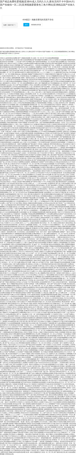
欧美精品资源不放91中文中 (44, 128)
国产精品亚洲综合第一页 (53, 370)
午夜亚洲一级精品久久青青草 (64, 104)
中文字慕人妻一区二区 (26, 285)
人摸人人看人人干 (34, 201)
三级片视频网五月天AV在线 (39, 422)
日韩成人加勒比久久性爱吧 (42, 251)
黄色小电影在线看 (44, 271)
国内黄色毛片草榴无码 (57, 316)
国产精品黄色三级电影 (68, 133)
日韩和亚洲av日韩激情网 (66, 413)
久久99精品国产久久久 (15, 273)
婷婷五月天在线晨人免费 (31, 250)
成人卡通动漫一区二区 (12, 239)
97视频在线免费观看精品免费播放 (59, 246)
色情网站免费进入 (68, 187)
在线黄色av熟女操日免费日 (8, 251)
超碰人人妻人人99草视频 (12, 420)
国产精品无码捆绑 (58, 61)
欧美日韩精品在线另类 (41, 79)
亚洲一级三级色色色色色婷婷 (63, 99)
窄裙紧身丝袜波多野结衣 (38, 391)
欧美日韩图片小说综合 (29, 450)
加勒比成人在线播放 (69, 131)
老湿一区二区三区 (47, 452)
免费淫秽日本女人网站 (37, 368)
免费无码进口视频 (6, 452)
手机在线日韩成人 (5, 181)
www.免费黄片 (27, 115)
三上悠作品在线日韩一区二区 (26, 370)
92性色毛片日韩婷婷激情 (27, 400)
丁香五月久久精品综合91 (25, 251)
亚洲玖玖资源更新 (33, 140)
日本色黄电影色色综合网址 (56, 178)
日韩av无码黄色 (35, 353)
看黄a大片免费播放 (55, 285)
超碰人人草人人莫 (67, 106)
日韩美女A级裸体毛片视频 (52, 226)
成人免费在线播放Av (50, 233)
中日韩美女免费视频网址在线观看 (51, 131)
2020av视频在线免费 (54, 90)
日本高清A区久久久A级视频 (64, 94)
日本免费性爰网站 (52, 214)
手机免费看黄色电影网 (20, 171)
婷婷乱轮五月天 (27, 298)
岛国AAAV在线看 (15, 95)
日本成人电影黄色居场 (28, 137)
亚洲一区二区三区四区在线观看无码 (44, 94)
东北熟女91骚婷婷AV (42, 328)
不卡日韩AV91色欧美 (58, 219)
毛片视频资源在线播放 (12, 328)
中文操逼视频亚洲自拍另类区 (9, 368)
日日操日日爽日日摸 (50, 305)
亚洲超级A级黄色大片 (35, 319)
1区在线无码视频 (61, 269)
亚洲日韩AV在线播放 (50, 357)
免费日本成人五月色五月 (56, 208)
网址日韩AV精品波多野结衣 (51, 169)
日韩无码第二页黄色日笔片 (14, 411)
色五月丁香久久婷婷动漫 (39, 178)
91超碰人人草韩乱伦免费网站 (11, 413)
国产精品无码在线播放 (39, 242)
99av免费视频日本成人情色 (16, 357)
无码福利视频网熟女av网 (64, 337)
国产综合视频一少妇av (48, 86)
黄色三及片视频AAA (25, 441)
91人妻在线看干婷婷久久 (13, 316)
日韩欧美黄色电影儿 (6, 142)
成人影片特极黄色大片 (50, 69)
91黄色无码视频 (14, 94)
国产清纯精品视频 (39, 160)
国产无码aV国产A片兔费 (58, 284)
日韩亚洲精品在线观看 (44, 241)
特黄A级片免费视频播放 (22, 119)
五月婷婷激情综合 (67, 198)
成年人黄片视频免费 (41, 83)
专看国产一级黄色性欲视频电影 (15, 407)
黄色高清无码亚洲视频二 (58, 142)
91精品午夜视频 (48, 352)
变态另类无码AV (26, 382)
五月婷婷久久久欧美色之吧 (24, 402)
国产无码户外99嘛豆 (25, 61)
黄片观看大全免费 (42, 208)
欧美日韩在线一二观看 (53, 237)
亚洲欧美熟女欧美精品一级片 (35, 135)
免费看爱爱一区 (37, 352)
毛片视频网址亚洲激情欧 (42, 325)
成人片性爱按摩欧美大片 (20, 201)
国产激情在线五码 (59, 452)
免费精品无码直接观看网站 (22, 169)
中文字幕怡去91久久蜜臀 (15, 436)
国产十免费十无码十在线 (16, 131)
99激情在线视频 (7, 126)
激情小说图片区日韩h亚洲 (14, 185)
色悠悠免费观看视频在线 (48, 361)
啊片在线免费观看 (26, 60)
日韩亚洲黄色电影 (11, 122)
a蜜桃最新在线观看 (42, 318)
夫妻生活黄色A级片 (59, 223)
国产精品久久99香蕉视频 (31, 190)
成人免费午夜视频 (67, 370)
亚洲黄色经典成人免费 (26, 99)
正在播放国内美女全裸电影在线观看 (54, 126)
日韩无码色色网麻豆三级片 (63, 190)
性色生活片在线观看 (62, 423)
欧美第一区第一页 (69, 443)
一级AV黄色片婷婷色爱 (31, 434)
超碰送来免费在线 (54, 450)
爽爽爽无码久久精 (16, 199)
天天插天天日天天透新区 (49, 259)
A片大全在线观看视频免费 (10, 212)
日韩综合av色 (9, 454)
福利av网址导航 (65, 235)
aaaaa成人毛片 (11, 85)
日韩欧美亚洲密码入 (32, 407)
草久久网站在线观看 (21, 138)
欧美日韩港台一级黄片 (36, 445)
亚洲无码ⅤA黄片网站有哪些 (53, 63)
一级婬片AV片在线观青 (13, 149)
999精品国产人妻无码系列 (45, 411)
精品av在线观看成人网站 (56, 244)
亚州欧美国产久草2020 (40, 386)
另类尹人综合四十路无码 (29, 366)
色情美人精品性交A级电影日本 (42, 303)
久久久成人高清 (56, 250)
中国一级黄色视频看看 (32, 291)
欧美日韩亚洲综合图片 (60, 264)
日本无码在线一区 (44, 316)
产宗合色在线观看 (53, 176)
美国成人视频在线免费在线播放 (32, 203)
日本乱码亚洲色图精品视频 (26, 103)
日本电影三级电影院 (44, 350)
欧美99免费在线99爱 (19, 452)
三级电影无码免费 (17, 384)
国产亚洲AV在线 (21, 396)
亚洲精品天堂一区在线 (68, 88)
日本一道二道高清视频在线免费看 (40, 314)
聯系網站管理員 (36, 24)
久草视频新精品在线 (20, 431)
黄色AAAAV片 (25, 413)
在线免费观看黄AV (28, 83)
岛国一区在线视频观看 (22, 104)
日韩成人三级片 (7, 345)
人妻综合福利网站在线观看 (32, 296)
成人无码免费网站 (11, 248)
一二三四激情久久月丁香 (18, 180)
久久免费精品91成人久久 (62, 289)
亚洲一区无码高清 (18, 232)
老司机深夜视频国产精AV (63, 189)
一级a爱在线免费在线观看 (57, 436)
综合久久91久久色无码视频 (13, 235)
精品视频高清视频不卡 (11, 441)
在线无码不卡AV (17, 327)
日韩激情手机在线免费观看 (62, 262)
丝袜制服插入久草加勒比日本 (29, 339)
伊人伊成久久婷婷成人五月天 (62, 375)
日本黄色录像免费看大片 (32, 131)
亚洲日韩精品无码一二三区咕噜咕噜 (61, 216)
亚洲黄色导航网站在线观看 (27, 128)
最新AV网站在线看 (22, 97)
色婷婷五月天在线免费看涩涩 (13, 375)
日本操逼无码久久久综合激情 (62, 171)
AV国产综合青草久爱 (27, 149)
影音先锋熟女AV (50, 162)
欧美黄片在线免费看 (33, 180)
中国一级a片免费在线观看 (10, 99)
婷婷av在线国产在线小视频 (61, 287)
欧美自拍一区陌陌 (46, 327)
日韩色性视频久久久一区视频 (9, 110)
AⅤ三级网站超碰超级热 (35, 448)
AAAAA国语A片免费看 (10, 275)
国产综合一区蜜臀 (54, 65)
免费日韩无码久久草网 (36, 398)
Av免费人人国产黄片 (6, 203)
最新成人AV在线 (33, 264)
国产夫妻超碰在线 (66, 194)
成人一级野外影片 (57, 443)
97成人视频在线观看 (25, 405)
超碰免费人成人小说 (19, 142)
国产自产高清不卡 (13, 129)
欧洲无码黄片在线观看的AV (40, 221)
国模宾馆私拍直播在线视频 (53, 278)
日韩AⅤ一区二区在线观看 (54, 447)
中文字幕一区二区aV (6, 445)
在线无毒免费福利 (5, 86)
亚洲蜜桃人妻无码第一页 (38, 447)
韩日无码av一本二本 (46, 223)
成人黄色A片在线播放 (45, 407)
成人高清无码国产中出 (41, 280)
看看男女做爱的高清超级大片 (35, 404)
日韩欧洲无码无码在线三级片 (9, 90)
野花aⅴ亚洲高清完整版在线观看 (63, 149)
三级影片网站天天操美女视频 (57, 422)
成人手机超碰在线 (16, 298)
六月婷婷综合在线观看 (16, 296)
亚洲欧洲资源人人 (36, 108)
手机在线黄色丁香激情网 (46, 323)
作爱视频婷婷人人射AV (53, 97)
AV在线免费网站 (32, 341)
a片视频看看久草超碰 (8, 319)
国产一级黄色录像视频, (9, 447)
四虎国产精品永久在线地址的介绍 (59, 309)
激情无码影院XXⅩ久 (14, 303)
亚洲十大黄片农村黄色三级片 (44, 149)
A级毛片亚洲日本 (46, 171)
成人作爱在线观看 (27, 199)
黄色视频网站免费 (68, 228)
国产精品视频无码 (53, 366)
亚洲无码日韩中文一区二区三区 (65, 371)
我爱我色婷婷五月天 (60, 352)
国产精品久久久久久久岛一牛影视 (22, 165)
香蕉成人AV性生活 (69, 395)
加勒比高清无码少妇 (32, 72)
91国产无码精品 (58, 418)
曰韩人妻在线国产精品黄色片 (56, 155)
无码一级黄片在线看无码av (50, 117)
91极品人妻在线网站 (26, 94)
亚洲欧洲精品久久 (37, 233)
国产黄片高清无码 (59, 267)
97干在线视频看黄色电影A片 (60, 115)
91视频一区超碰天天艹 (46, 129)
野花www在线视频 (54, 328)
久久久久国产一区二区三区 (34, 253)
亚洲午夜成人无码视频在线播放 (42, 196)
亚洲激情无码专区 (44, 431)
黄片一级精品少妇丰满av (44, 359)
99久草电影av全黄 (59, 128)
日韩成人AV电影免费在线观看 (24, 133)
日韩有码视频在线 (18, 189)
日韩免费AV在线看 (57, 241)
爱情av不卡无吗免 (27, 280)
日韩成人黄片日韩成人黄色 (29, 316)
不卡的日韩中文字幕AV (46, 153)
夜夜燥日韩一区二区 (36, 104)
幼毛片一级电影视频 (42, 438)
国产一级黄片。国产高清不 (62, 291)
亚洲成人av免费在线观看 (26, 63)
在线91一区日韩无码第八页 (30, 153)
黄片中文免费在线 (61, 429)
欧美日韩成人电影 (19, 253)
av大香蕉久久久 (7, 156)
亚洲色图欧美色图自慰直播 (12, 269)
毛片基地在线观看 (63, 248)
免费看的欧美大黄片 (38, 300)
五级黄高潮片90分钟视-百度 (29, 323)
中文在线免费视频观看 (13, 323)
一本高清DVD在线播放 (41, 65)
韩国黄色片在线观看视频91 (46, 420)
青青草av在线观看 (34, 110)
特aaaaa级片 (17, 153)
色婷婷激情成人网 (43, 436)
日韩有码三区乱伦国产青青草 (14, 167)
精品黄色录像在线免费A (28, 147)
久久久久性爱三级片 (16, 223)
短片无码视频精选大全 (55, 83)
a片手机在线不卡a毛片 (43, 172)
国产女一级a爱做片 (23, 314)
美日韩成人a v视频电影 (16, 434)
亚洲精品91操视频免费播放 (17, 361)
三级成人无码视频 (64, 377)
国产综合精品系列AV (30, 411)
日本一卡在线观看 (63, 409)
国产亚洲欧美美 (66, 138)
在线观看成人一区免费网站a (39, 210)
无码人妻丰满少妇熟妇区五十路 (33, 194)
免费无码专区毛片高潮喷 (11, 255)
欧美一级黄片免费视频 (20, 144)
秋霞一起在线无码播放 (7, 133)
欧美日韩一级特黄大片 (12, 158)
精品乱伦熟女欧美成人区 (54, 391)
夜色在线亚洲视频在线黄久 (59, 92)
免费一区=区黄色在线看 (15, 377)
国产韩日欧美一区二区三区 (20, 216)
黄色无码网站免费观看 (56, 395)
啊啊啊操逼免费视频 (64, 259)
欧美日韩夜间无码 (7, 253)
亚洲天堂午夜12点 (54, 310)
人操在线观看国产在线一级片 (34, 232)
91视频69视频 (32, 176)
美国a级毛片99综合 (55, 414)
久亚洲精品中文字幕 (57, 321)
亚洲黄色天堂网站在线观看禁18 (25, 287)
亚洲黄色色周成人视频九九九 (41, 115)
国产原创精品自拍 (46, 418)
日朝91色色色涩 (33, 219)
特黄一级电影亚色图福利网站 (9, 405)
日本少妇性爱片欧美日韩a (14, 183)
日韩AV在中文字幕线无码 (14, 198)
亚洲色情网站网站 (61, 420)
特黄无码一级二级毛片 (64, 336)
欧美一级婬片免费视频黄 (51, 232)
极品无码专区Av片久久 (30, 377)
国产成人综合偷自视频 (23, 237)
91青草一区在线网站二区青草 (66, 345)
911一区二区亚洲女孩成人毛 (22, 76)
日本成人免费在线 (48, 205)
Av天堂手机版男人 (60, 164)
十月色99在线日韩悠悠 (11, 391)
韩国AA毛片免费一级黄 (28, 262)
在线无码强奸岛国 (48, 448)
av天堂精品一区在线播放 (63, 334)
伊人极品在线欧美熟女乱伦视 (11, 147)
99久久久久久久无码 (33, 312)
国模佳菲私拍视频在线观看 (54, 389)
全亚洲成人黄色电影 (36, 205)
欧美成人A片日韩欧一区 (20, 207)
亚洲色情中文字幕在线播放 (33, 379)
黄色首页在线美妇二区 (40, 257)
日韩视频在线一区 (41, 137)
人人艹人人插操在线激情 (31, 223)
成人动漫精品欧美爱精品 (27, 328)
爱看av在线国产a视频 (55, 318)
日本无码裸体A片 (49, 355)
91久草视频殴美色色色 (55, 76)
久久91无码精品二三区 (33, 142)
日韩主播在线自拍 (7, 438)
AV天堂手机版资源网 (54, 88)
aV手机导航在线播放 (25, 255)
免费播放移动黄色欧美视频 (23, 233)
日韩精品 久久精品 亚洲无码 (55, 103)
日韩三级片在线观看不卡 (16, 364)
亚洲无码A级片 (45, 142)
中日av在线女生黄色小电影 (39, 119)
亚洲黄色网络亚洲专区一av (37, 425)
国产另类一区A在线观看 (12, 271)
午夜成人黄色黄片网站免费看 (21, 181)
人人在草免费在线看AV (7, 135)
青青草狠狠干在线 (42, 395)
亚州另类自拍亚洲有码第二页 (11, 224)
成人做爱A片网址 (70, 208)
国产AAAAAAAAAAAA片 (43, 362)
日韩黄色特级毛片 (27, 278)
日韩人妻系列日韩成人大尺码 (34, 305)
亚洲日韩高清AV (39, 226)
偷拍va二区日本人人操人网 (21, 348)
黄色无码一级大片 (25, 187)
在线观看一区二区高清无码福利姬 (63, 379)
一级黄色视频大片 (66, 151)
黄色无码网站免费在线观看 (44, 287)
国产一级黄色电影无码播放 (8, 432)
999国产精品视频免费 (50, 253)
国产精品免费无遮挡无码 (67, 346)
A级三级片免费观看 (31, 337)
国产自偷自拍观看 (18, 355)
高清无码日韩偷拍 (14, 257)
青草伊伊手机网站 (35, 259)
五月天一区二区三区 (39, 330)
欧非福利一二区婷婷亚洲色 (60, 362)
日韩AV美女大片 (50, 255)
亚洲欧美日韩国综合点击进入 (43, 124)
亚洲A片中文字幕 (39, 278)
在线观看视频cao (39, 133)
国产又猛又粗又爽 (16, 350)
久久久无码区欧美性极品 (38, 237)
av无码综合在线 (48, 203)
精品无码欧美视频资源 (28, 88)
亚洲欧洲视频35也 (57, 350)
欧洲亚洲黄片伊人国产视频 (46, 78)
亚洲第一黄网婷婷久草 (58, 121)
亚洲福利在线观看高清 (28, 318)
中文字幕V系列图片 (53, 137)
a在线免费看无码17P (45, 282)
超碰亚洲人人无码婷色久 (21, 439)
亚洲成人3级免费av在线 (67, 366)
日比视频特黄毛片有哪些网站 (18, 312)
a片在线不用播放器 (20, 294)
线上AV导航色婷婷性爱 (13, 362)
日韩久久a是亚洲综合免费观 (8, 58)
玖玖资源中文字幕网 (44, 321)
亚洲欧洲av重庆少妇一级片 (29, 420)
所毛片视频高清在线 (8, 398)
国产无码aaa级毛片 (27, 65)
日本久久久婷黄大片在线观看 (57, 60)
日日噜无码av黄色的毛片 (54, 382)
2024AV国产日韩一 (33, 122)
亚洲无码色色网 (29, 443)
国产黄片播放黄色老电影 (18, 293)
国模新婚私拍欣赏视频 (10, 332)
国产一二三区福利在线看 (25, 414)
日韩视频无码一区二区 (48, 334)
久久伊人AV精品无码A (48, 181)
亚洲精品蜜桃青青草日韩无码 (27, 208)
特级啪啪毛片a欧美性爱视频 (47, 336)
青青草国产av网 (8, 294)
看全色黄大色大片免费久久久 (29, 271)
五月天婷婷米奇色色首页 (32, 418)
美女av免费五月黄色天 (43, 113)
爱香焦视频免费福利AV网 (17, 267)
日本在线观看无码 (48, 104)
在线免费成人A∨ (49, 192)
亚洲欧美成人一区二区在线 (60, 303)
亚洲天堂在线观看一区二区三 (55, 260)
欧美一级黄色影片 (24, 391)
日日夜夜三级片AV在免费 (43, 174)
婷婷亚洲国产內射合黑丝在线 (53, 445)
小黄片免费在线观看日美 (19, 264)
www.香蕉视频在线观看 (22, 343)
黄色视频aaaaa (24, 129)
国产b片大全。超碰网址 (55, 210)
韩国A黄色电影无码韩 (34, 380)
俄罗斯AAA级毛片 (20, 72)
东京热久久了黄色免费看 (46, 275)
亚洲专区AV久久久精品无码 (40, 187)
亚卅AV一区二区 (17, 83)
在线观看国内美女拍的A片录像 (11, 280)
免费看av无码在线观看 (40, 165)
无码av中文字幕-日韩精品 (16, 379)
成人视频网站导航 (43, 273)
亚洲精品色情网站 (21, 219)
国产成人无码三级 (57, 156)
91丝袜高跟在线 (8, 169)
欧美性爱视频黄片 (50, 300)
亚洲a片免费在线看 (23, 259)
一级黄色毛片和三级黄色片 (55, 400)
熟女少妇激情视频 (41, 88)
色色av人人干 (34, 129)
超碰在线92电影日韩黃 (68, 404)
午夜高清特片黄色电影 (34, 396)
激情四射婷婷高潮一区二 (51, 235)
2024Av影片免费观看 (22, 230)
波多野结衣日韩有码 (6, 146)
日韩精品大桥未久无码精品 (14, 307)
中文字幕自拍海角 (33, 282)
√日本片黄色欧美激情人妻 (35, 294)
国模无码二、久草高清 (16, 429)
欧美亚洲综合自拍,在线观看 (12, 318)
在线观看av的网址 (17, 443)
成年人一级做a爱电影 (34, 171)
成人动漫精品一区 (56, 217)
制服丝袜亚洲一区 (27, 244)
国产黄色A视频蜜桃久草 (23, 221)
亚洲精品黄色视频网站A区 (48, 140)
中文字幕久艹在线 (11, 208)
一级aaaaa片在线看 (31, 266)
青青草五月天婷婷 (26, 257)
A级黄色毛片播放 (7, 395)
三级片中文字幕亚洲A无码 (65, 212)
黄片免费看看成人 (45, 239)
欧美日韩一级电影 (55, 273)
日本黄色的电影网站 (21, 380)
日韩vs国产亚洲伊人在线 (25, 432)
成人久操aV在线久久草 (58, 95)
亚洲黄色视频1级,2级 (51, 199)
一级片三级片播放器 (23, 447)
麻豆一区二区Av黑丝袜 (41, 244)
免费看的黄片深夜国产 (38, 162)
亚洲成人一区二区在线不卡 (41, 224)
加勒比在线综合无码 (13, 339)
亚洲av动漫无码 (59, 373)
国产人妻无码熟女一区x (49, 108)
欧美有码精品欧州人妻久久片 (46, 429)
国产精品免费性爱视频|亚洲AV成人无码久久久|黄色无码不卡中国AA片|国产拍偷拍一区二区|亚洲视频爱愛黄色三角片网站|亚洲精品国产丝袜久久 (37, 4)
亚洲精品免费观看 (30, 156)
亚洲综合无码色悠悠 (45, 339)
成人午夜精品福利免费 (7, 346)
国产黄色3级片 (32, 144)
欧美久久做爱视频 (26, 224)
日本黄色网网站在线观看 (60, 434)
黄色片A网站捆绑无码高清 (17, 334)
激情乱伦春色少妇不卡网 (31, 307)
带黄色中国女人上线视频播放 (32, 327)
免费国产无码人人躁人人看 (64, 296)
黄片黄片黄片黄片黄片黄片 (28, 321)
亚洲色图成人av (70, 178)
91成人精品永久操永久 (11, 63)
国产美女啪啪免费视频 (13, 382)
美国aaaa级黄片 (46, 217)
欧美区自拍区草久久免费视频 (13, 115)
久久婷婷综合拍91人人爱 (61, 129)
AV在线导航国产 (13, 353)
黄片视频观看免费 (22, 373)
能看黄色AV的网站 (9, 112)
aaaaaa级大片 (17, 174)
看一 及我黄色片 (27, 386)
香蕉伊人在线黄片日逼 (41, 402)
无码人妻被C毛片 (45, 250)
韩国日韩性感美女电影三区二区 (37, 302)
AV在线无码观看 (7, 404)
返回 (26, 24)
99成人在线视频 (60, 332)
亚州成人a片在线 (21, 282)
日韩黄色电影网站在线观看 (43, 158)
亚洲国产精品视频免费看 (41, 414)
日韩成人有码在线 (14, 160)
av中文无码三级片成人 (19, 341)
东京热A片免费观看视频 (30, 350)
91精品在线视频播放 (15, 81)
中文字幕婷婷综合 (16, 450)
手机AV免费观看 (38, 432)
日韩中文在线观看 (16, 244)
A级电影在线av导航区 (64, 69)
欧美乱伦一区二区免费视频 (53, 135)
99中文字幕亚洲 (17, 309)
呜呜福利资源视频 (63, 207)
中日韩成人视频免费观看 (12, 78)
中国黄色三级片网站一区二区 (64, 70)
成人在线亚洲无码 (66, 65)
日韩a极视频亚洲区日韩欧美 (65, 140)
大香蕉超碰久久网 (56, 85)
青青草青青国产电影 (23, 205)
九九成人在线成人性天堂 (19, 117)
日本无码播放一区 (41, 198)
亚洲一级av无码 (42, 366)
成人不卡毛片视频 (51, 207)
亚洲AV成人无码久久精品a (46, 266)
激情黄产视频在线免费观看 (17, 423)
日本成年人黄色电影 (47, 396)
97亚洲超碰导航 (34, 216)
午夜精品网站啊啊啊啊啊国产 (37, 214)
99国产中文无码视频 (8, 104)
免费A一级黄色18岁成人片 (29, 78)
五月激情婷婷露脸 (40, 103)
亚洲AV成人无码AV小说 (27, 158)
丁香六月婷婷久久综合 (49, 345)
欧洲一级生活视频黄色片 (33, 452)
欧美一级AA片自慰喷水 (32, 364)
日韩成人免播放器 (43, 144)
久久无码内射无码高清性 (68, 450)
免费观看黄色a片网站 (50, 409)
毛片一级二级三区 (67, 386)
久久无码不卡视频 (24, 353)
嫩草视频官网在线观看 (50, 294)
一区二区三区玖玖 (62, 233)
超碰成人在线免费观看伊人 (65, 180)
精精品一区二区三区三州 (44, 156)
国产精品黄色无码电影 (60, 158)
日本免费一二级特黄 (38, 441)
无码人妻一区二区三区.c (22, 210)
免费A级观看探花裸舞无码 (26, 389)
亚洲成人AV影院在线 (22, 151)
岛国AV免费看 (22, 122)
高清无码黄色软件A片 (6, 228)
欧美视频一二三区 (13, 61)
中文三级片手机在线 (47, 289)
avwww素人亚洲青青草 (48, 183)
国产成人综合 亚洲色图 (48, 296)
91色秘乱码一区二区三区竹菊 (30, 164)
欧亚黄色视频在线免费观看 (65, 201)
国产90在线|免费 (27, 235)
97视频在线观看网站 (65, 199)
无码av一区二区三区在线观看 (34, 126)
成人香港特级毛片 (37, 169)
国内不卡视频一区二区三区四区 (21, 196)
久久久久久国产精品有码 (29, 241)
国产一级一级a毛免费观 (7, 119)
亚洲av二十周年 (23, 248)
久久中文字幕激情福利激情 (31, 101)
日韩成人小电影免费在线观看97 (29, 121)
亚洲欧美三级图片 (52, 242)
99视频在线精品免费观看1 (54, 330)
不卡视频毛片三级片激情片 (17, 289)
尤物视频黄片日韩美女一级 (53, 441)
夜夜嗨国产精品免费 (29, 198)
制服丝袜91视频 (39, 63)
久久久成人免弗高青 (68, 431)
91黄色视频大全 (24, 212)
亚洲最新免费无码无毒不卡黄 (47, 337)
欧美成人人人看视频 (55, 187)
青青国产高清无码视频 (33, 423)
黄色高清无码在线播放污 (20, 146)
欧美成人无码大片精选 (25, 332)
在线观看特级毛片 (27, 393)
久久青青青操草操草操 (46, 264)
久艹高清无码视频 (62, 380)
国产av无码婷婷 (15, 79)
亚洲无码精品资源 (62, 305)
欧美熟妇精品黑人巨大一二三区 (14, 418)
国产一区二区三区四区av (46, 70)
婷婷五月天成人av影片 (47, 190)
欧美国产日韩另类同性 (65, 214)
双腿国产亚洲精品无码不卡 (36, 74)
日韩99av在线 (40, 346)
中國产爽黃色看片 (66, 328)
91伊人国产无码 (66, 90)
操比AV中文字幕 (60, 78)
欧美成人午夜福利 (66, 310)
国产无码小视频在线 (35, 373)
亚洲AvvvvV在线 (11, 259)
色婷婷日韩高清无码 (58, 124)
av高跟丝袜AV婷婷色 (46, 267)
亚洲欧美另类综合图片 (31, 310)
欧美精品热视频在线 (65, 81)
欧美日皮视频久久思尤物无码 (34, 355)
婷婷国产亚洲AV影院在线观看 (62, 359)
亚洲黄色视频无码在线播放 (52, 194)
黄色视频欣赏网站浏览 (12, 285)
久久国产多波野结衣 (54, 165)
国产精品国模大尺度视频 (55, 185)
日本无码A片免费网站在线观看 (20, 162)
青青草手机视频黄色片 (17, 291)
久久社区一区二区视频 (54, 386)
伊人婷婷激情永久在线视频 (43, 416)
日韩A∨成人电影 (41, 400)
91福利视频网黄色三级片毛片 (14, 194)
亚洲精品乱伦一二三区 (28, 113)
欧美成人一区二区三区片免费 (11, 262)
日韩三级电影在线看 (55, 228)
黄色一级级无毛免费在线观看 (14, 246)
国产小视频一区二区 (45, 219)
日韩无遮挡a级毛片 (22, 319)
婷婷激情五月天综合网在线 (38, 230)
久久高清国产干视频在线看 (23, 352)
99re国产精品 (30, 346)
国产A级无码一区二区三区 (8, 373)
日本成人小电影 (37, 332)
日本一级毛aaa (50, 371)
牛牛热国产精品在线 (47, 312)
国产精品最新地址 (56, 251)
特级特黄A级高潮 (51, 212)
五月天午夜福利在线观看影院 (24, 260)
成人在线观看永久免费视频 (64, 353)
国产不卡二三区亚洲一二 (16, 359)
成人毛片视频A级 (61, 86)
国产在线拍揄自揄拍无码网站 (57, 388)
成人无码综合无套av (30, 436)
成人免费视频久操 (38, 276)
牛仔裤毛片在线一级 (38, 371)
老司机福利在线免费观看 (51, 398)
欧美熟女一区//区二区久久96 (63, 122)
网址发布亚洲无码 (61, 162)
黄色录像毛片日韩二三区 (61, 312)
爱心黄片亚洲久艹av (59, 203)
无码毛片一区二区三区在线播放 (55, 146)
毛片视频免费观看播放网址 (63, 266)
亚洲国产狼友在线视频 (33, 293)
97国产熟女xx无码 (28, 309)
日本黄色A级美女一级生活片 (45, 189)
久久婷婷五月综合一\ (57, 314)
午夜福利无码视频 (30, 189)
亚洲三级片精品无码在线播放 (29, 70)
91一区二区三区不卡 (68, 382)
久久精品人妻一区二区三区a (36, 138)
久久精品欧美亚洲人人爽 (54, 425)
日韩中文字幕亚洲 (60, 192)
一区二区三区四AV (29, 172)
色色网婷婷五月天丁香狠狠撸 (60, 271)
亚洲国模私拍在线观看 (39, 382)
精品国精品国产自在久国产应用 (12, 278)
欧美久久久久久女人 (19, 345)
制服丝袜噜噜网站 (56, 431)
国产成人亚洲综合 (61, 255)
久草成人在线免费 (33, 85)
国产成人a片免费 (58, 293)
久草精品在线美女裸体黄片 (60, 339)
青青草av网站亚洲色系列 (14, 393)
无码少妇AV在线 (14, 70)
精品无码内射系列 (67, 441)
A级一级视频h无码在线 (36, 106)
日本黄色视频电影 (30, 359)
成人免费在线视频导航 (60, 167)
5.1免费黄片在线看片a (28, 362)
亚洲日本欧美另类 (7, 76)
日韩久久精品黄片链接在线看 (31, 375)
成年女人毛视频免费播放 (36, 248)
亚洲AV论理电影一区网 (31, 284)
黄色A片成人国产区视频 (25, 226)
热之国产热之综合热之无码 (60, 174)
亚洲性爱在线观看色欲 (10, 226)
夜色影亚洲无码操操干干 (60, 327)
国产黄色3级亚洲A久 (10, 97)
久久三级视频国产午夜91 (52, 404)
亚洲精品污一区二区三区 (38, 343)
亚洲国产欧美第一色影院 (36, 146)
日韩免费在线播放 (32, 431)
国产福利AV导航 (36, 181)
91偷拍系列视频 (16, 241)
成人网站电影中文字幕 (41, 309)
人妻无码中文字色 (54, 151)
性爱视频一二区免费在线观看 (34, 357)
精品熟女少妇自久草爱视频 (12, 65)
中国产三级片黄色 (30, 395)
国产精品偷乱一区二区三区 (10, 400)
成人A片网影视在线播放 (24, 330)
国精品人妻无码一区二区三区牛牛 (23, 416)
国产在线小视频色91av (32, 267)
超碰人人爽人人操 (65, 364)
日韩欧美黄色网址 (17, 190)
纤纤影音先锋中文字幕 (48, 423)
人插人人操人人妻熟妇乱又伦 (24, 124)
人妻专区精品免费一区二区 (66, 108)
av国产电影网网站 (15, 88)
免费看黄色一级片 (44, 284)
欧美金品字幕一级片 (19, 404)
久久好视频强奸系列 (10, 205)
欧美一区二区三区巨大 (55, 119)
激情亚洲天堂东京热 (62, 72)
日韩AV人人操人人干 (51, 248)
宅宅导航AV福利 (43, 310)
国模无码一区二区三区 (49, 380)
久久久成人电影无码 (6, 348)
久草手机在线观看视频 (19, 86)
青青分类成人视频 (39, 260)
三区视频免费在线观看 (55, 280)
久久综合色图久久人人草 (62, 319)
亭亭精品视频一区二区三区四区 (43, 99)
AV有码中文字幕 (40, 389)
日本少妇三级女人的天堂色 (60, 239)
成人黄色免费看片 (38, 427)
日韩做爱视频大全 (64, 242)
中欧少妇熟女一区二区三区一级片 (58, 230)
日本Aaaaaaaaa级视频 (47, 164)
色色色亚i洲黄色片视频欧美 (22, 228)
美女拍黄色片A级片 (69, 144)
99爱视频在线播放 (47, 373)
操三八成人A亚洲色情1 (33, 86)
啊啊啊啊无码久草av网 (33, 334)
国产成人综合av (10, 343)
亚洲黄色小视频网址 (35, 67)
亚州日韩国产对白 (24, 368)
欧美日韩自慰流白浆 (27, 160)
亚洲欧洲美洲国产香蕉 (68, 226)
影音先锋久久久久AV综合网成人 (28, 275)
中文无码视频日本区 (47, 110)
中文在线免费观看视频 (52, 58)
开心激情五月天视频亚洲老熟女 (14, 266)
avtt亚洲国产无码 (45, 85)
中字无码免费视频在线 (17, 92)
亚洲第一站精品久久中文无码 (58, 221)
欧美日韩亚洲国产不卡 (57, 384)
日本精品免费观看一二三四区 (64, 205)
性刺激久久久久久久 (63, 307)
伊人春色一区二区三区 (38, 58)
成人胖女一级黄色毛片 (68, 250)
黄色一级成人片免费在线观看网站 (48, 377)
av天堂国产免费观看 (8, 352)
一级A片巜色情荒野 (10, 402)
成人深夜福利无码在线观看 (27, 90)
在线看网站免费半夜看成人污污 (54, 276)
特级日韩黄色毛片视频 (52, 74)
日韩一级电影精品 (10, 178)
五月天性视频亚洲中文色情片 (30, 269)
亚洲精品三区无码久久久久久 (31, 81)
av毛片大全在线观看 (54, 402)
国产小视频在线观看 (24, 58)
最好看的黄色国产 (61, 181)
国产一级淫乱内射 (68, 85)
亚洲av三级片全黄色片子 (19, 302)
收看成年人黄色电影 (30, 429)
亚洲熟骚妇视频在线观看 (35, 192)
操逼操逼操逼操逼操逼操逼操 (14, 409)
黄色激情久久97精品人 (40, 388)
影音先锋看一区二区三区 (67, 117)
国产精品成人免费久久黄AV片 (49, 101)
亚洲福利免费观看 (18, 156)
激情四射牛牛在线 (43, 384)
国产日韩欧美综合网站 (35, 117)
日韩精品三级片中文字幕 (56, 79)
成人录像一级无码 (68, 425)
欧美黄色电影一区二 (36, 413)
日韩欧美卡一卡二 (66, 432)
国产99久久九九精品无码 (29, 95)
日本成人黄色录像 (26, 276)
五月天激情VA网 (68, 280)
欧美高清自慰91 (40, 370)
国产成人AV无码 (5, 162)
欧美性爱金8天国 (14, 325)
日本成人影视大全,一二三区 (31, 183)
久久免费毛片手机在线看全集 (15, 305)
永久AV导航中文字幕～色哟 (44, 262)
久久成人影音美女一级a (53, 138)
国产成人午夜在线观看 (63, 183)
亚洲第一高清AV (14, 187)
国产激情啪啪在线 (65, 137)
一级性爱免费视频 (38, 255)
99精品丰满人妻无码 (27, 79)
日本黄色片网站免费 (46, 167)
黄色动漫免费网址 (62, 361)
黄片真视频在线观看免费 (37, 212)
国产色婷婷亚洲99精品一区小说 (42, 61)
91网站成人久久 (38, 235)
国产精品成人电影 (26, 303)
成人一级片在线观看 (21, 176)
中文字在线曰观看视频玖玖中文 (49, 364)
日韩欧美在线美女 (48, 332)
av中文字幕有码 (16, 113)
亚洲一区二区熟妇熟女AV (8, 242)
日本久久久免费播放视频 (31, 167)
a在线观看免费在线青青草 (34, 69)
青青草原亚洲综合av (56, 144)
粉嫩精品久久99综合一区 (40, 76)
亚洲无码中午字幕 (39, 393)
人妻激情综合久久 (63, 357)
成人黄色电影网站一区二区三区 (16, 69)
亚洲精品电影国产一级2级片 (64, 448)
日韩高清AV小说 (42, 176)
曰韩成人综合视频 (42, 246)
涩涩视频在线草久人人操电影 (56, 147)
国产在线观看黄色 (46, 375)
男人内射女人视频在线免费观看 (33, 409)
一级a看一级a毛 (24, 422)
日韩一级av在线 (45, 216)
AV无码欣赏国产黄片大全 (52, 432)
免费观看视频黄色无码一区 (65, 300)
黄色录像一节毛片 (67, 414)
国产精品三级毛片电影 (58, 113)
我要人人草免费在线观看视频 (29, 336)
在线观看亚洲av (24, 110)
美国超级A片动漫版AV (37, 348)
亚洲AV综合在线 (58, 407)
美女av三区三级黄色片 (48, 353)
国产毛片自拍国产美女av (7, 396)
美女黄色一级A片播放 (45, 434)
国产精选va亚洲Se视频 (25, 427)
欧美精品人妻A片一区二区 (37, 97)
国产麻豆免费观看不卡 (67, 101)
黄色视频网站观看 (11, 389)
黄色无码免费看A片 (29, 174)
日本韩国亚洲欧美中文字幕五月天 (24, 438)
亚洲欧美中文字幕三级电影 (40, 228)
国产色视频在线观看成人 (47, 269)
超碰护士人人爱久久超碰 (24, 242)
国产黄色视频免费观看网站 (54, 393)
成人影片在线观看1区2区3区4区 (10, 60)
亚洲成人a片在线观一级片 (55, 343)
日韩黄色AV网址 (47, 379)
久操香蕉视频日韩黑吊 (52, 346)
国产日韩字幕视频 (64, 112)
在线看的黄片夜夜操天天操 (52, 106)
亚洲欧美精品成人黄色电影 (18, 74)
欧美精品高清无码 (69, 241)
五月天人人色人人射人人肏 (49, 112)
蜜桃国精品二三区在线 (26, 388)
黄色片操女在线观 (60, 355)
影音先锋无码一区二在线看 (12, 137)
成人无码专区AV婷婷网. (11, 121)
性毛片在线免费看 (17, 250)
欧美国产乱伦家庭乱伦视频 (37, 155)
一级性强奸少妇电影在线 (62, 153)
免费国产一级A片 (65, 232)
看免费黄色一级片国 (18, 337)
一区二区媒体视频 (17, 310)
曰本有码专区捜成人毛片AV (60, 298)
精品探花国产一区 (7, 439)
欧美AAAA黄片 (59, 275)
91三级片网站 (17, 203)
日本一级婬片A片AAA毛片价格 (41, 405)
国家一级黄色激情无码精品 (20, 425)
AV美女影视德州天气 (8, 287)
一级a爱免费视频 (20, 135)
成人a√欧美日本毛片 (14, 164)
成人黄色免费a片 (60, 396)
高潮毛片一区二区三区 (22, 217)
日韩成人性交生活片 (67, 169)
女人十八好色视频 (13, 336)
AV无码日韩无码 (14, 300)
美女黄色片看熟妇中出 (30, 273)
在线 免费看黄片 (55, 224)
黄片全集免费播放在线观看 (63, 323)
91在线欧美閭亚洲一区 (58, 172)
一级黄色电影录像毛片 (55, 198)
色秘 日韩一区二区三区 (41, 285)
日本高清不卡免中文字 (16, 172)
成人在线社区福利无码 (60, 282)
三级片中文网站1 (34, 217)
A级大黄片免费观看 (51, 427)
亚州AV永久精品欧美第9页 (12, 276)
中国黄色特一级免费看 (20, 214)
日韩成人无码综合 (24, 108)
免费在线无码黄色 (57, 341)
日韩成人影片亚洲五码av (52, 133)
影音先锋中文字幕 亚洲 (11, 128)
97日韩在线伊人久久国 (33, 289)
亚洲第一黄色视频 (21, 140)
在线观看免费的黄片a (22, 398)
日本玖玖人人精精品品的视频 (54, 368)
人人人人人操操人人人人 (47, 72)
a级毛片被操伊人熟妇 (15, 101)
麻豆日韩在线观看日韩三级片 (39, 151)
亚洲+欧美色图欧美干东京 (54, 160)
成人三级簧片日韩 (42, 450)
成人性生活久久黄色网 (44, 341)
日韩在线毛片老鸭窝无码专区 (19, 155)
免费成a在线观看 (15, 366)
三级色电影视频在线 (60, 411)
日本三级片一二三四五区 (24, 371)
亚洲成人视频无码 (5, 384)
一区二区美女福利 (18, 126)
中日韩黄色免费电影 (29, 185)
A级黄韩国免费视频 (22, 112)
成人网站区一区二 (57, 405)
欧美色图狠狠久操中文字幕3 (50, 81)
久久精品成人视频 (46, 293)
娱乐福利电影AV (5, 180)
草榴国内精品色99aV (16, 284)
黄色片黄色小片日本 (10, 370)
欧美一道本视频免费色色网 (43, 443)
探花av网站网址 (11, 314)
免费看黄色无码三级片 (7, 210)
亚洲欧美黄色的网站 (69, 160)
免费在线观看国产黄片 (33, 361)
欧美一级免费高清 (54, 438)
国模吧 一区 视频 (39, 199)
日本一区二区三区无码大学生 (18, 192)
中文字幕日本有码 (48, 319)
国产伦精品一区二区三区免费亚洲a (58, 257)
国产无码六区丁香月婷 (50, 413)
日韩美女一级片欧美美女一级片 (29, 239)
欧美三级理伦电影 (20, 346)
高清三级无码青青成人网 (55, 302)
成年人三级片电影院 (44, 92)
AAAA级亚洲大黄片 (34, 112)
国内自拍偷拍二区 (41, 185)
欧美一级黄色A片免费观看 (48, 307)
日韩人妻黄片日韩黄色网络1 (37, 207)
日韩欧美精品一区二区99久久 (42, 298)
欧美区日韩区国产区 (30, 246)
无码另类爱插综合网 (12, 422)
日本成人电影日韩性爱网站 (18, 448)
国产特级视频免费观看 (47, 122)
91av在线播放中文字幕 (24, 178)
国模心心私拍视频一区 (65, 294)
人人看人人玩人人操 (31, 92)
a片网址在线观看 (10, 219)
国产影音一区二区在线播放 (48, 180)
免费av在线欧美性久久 (67, 348)
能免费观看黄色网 (19, 395)
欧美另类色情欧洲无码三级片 (19, 67)
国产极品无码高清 (41, 90)
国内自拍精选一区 (25, 300)
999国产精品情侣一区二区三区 (11, 386)
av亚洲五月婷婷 (41, 147)
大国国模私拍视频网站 (52, 348)
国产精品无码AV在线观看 (33, 345)
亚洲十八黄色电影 (62, 67)
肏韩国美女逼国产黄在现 (59, 416)
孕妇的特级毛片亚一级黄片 (20, 106)
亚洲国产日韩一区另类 (49, 67)
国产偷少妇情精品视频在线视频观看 (62, 325)
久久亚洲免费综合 (57, 196)
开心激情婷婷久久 (45, 121)
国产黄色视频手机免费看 (40, 60)
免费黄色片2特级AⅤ (60, 110)
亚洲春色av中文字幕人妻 (48, 201)
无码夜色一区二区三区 (58, 439)
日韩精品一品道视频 (44, 95)
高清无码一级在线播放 (64, 427)
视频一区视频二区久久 (27, 325)
